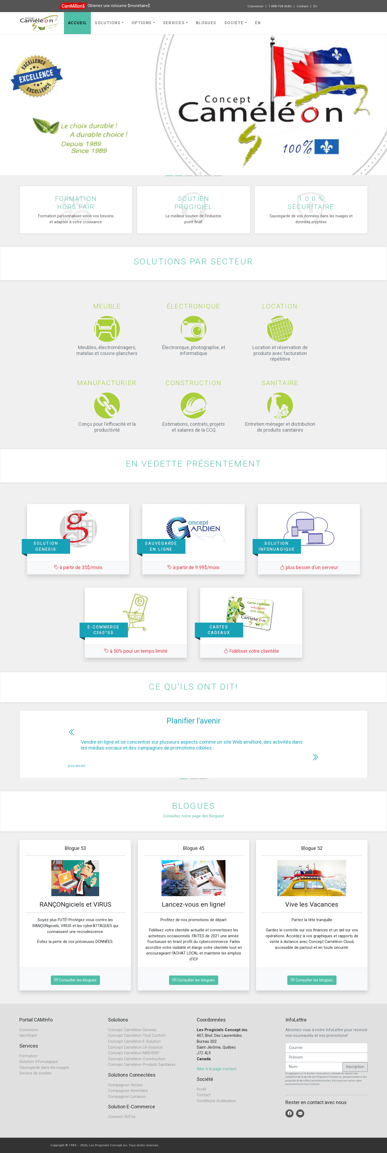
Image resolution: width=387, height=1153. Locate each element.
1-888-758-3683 (280, 6)
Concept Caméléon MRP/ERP (133, 1053)
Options (142, 23)
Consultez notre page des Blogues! (193, 816)
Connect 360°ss (121, 1117)
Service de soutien (35, 1073)
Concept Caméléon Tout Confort (137, 1035)
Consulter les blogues (75, 980)
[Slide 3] (198, 176)
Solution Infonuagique (38, 1061)
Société (234, 23)
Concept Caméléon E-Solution (134, 1041)
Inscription (355, 1067)
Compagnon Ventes (125, 1085)
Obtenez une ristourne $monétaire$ (119, 5)
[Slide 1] (169, 176)
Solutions (107, 23)
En (315, 6)
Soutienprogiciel (193, 202)
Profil (201, 1089)
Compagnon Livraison (127, 1096)
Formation (28, 1056)
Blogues (206, 23)
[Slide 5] (218, 176)
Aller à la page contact (216, 1069)
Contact (302, 6)
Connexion (255, 6)
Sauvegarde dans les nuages (44, 1067)
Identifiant (28, 1035)
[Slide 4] (208, 176)
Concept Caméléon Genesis (132, 1030)
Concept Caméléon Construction (136, 1059)
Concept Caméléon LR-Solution (135, 1047)
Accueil (77, 23)
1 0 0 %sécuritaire (311, 202)
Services (174, 23)
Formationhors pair (76, 202)
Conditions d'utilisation (216, 1101)
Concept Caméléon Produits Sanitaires (141, 1064)
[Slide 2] (189, 176)
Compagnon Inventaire (128, 1090)
